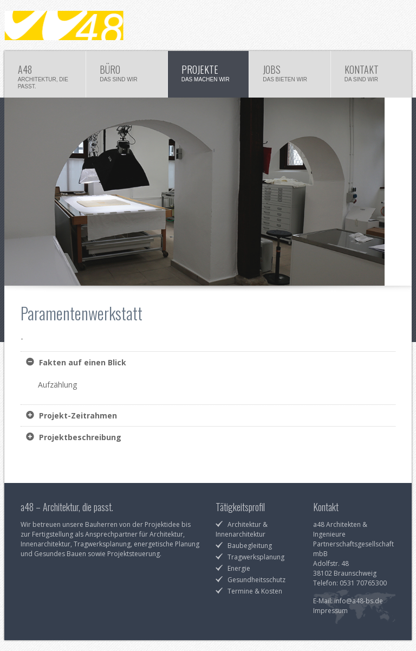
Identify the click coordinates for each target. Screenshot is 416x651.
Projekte (208, 75)
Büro (127, 75)
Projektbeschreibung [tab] (79, 437)
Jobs (290, 75)
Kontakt (371, 75)
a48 (45, 75)
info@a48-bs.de (358, 600)
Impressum (330, 610)
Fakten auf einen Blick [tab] (81, 362)
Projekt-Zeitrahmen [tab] (77, 415)
